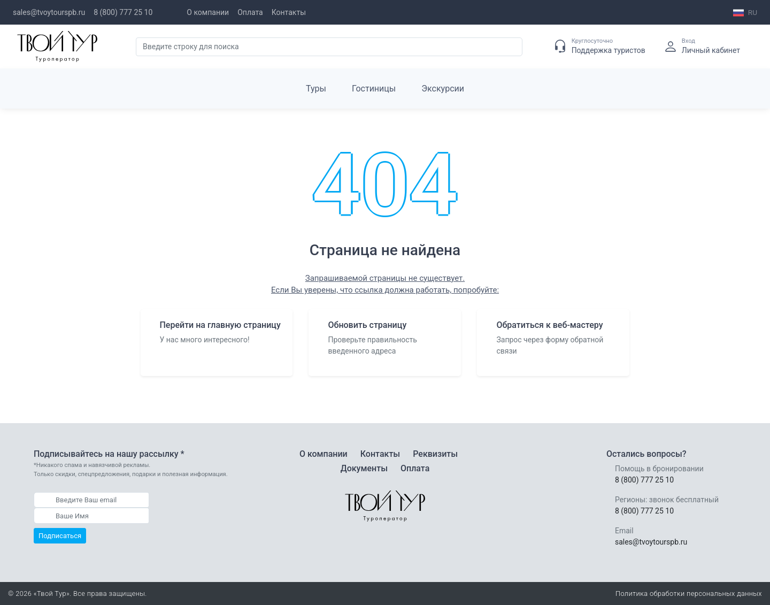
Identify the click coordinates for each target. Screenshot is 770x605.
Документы (364, 468)
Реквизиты (435, 454)
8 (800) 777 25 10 (123, 12)
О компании (208, 12)
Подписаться (59, 536)
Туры (316, 88)
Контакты (289, 12)
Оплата (250, 12)
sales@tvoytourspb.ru (49, 12)
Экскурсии (442, 88)
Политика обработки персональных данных (688, 593)
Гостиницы (374, 88)
